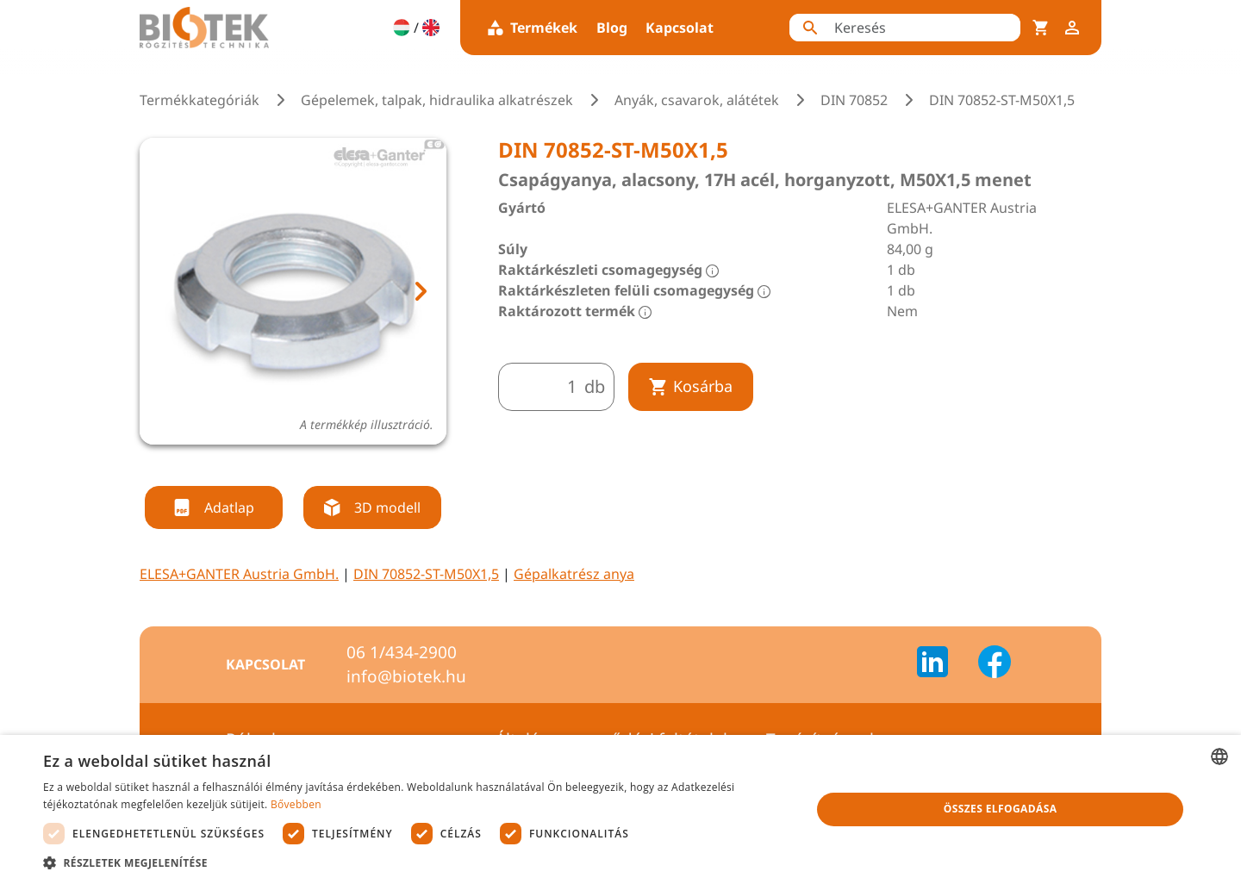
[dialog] (620, 809)
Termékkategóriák (199, 99)
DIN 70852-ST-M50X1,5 (426, 573)
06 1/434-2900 (401, 652)
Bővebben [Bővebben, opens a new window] (296, 804)
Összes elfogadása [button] (1000, 808)
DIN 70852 (854, 99)
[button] (416, 862)
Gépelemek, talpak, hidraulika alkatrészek (437, 99)
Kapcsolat (679, 27)
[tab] (277, 465)
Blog (611, 27)
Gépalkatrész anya (574, 573)
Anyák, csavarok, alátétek (696, 99)
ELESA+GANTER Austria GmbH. (239, 573)
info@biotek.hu (406, 676)
